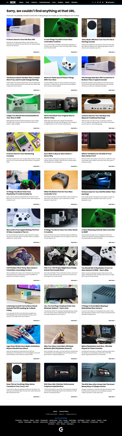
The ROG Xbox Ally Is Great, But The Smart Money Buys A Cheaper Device (98, 385)
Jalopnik (99, 420)
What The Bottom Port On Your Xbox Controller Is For (58, 193)
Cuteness (25, 420)
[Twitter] (95, 2)
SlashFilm (66, 422)
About (55, 411)
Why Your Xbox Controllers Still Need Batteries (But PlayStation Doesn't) (58, 347)
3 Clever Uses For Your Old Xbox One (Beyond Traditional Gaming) (96, 117)
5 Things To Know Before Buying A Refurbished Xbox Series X (95, 307)
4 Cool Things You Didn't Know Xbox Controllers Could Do (58, 40)
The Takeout (51, 424)
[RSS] (102, 2)
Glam (60, 420)
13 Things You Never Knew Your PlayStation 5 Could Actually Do (19, 193)
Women (63, 424)
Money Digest (27, 422)
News (21, 2)
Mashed (21, 422)
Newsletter (110, 2)
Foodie (37, 420)
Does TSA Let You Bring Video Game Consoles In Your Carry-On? (21, 385)
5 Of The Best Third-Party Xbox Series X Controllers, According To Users (22, 269)
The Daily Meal (94, 422)
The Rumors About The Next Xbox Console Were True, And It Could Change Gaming (23, 79)
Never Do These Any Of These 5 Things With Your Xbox (59, 79)
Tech (27, 2)
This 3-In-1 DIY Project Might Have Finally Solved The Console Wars (60, 269)
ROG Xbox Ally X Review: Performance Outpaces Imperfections (59, 385)
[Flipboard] (100, 2)
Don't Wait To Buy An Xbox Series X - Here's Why (58, 155)
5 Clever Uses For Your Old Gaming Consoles (20, 155)
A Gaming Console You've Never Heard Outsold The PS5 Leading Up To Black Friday (22, 308)
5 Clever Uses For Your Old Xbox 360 (21, 39)
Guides (60, 2)
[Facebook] (92, 2)
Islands (93, 420)
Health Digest (72, 420)
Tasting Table (85, 422)
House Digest (81, 420)
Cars (54, 2)
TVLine (57, 424)
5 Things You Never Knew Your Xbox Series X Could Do (60, 231)
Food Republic (44, 420)
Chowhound (18, 420)
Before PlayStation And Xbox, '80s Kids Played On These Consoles (97, 347)
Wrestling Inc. (70, 424)
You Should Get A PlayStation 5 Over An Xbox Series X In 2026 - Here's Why (97, 269)
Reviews (75, 2)
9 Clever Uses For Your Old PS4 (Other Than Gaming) (98, 193)
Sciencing (59, 422)
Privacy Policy (63, 411)
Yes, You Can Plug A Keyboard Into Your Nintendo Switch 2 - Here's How (59, 307)
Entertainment (44, 2)
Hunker (88, 420)
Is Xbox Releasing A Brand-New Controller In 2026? (98, 231)
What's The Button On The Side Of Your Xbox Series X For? (97, 155)
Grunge (65, 420)
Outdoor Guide (44, 422)
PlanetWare (52, 422)
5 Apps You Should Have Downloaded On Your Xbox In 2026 (23, 117)
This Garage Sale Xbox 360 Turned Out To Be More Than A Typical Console (98, 79)
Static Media (53, 414)
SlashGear (73, 422)
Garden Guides (53, 420)
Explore (32, 420)
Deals (67, 2)
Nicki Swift (35, 422)
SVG (79, 422)
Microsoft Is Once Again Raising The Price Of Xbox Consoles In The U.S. (23, 231)
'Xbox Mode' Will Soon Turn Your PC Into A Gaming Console (98, 41)
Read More (36, 52)
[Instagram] (97, 2)
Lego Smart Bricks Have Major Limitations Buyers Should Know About (23, 347)
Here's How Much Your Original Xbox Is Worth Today (59, 117)
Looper (105, 420)
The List (101, 422)
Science (34, 2)
